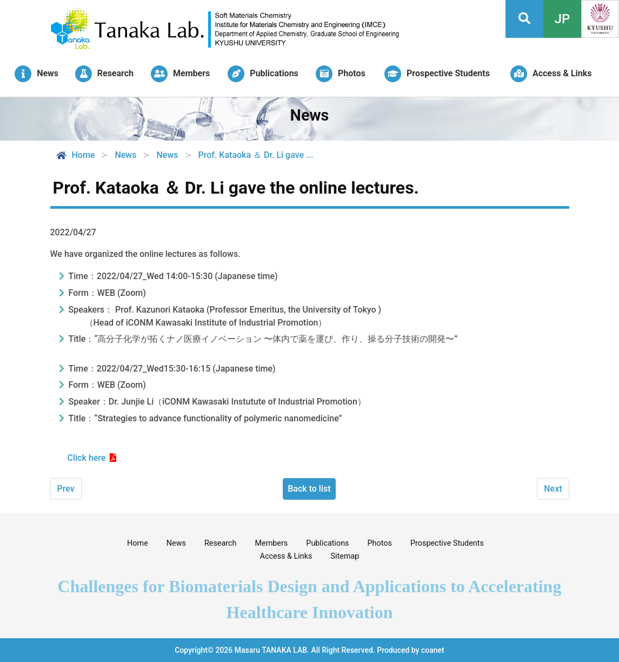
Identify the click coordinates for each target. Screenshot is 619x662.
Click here (87, 458)
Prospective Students (447, 543)
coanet (432, 650)
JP (562, 19)
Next (553, 489)
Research (220, 543)
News (176, 543)
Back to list (309, 489)
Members (271, 543)
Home (75, 155)
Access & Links (286, 556)
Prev (66, 489)
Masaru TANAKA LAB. (272, 650)
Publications (327, 543)
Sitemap (345, 556)
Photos (380, 543)
